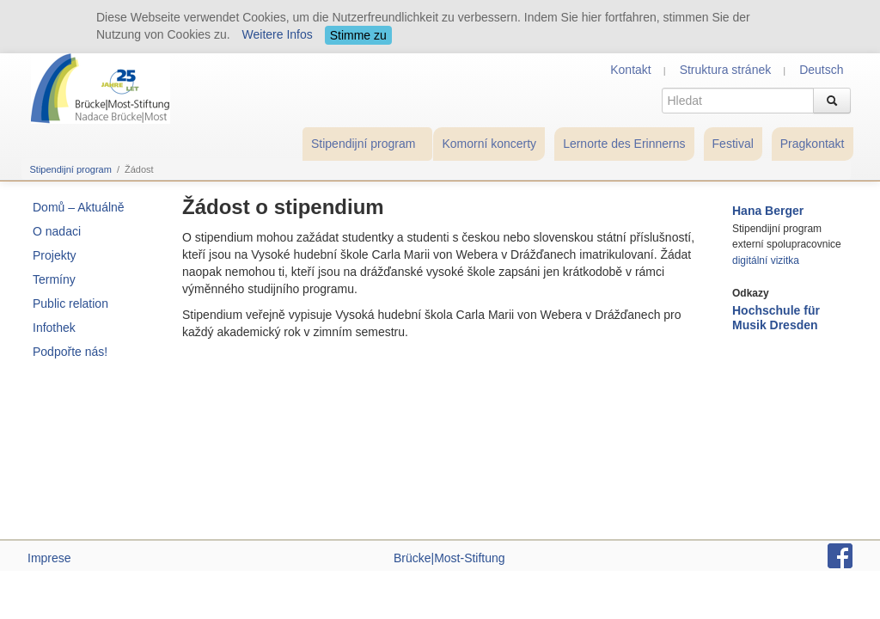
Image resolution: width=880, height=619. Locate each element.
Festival (733, 143)
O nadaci (57, 231)
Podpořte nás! (70, 352)
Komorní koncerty (489, 143)
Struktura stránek (726, 70)
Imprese (49, 558)
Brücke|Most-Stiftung (449, 558)
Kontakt (630, 70)
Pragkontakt (812, 143)
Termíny (54, 279)
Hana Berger (768, 211)
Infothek (54, 327)
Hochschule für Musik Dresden (776, 317)
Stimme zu (358, 35)
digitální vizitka (765, 260)
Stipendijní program (363, 143)
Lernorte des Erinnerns (624, 143)
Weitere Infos (277, 34)
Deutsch (821, 70)
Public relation (70, 303)
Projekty (54, 255)
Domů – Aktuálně (79, 207)
